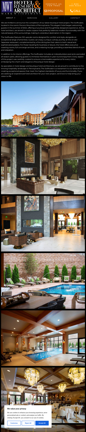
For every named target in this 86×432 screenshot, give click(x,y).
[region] (28, 416)
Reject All (28, 423)
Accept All (42, 423)
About (10, 18)
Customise (14, 423)
